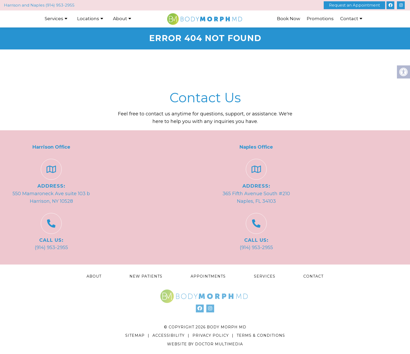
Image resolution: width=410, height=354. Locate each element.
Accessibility (168, 335)
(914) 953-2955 (60, 5)
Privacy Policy (211, 335)
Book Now (288, 18)
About (120, 18)
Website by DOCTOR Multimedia (205, 344)
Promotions (320, 18)
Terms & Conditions (261, 335)
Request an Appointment (354, 5)
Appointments (208, 276)
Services (54, 18)
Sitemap (135, 335)
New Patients (145, 276)
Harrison (13, 5)
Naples (37, 5)
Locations (88, 18)
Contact (349, 18)
